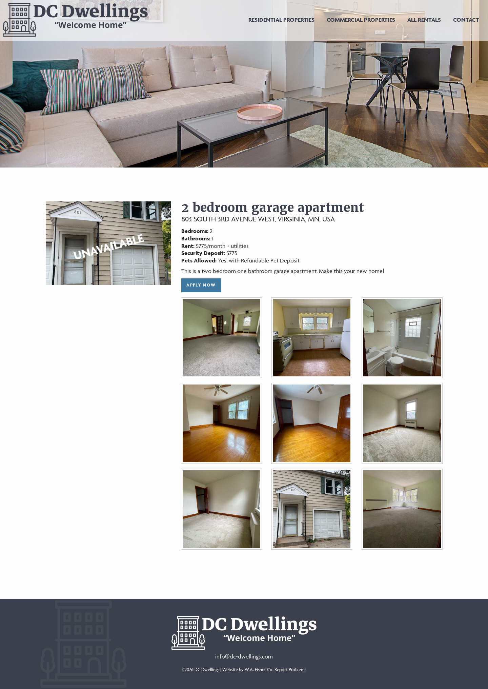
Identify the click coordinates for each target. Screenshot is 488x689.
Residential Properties (281, 19)
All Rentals (424, 19)
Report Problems (290, 669)
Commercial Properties (361, 19)
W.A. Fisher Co (258, 669)
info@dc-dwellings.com (244, 656)
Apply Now (201, 285)
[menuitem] (281, 20)
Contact (466, 19)
